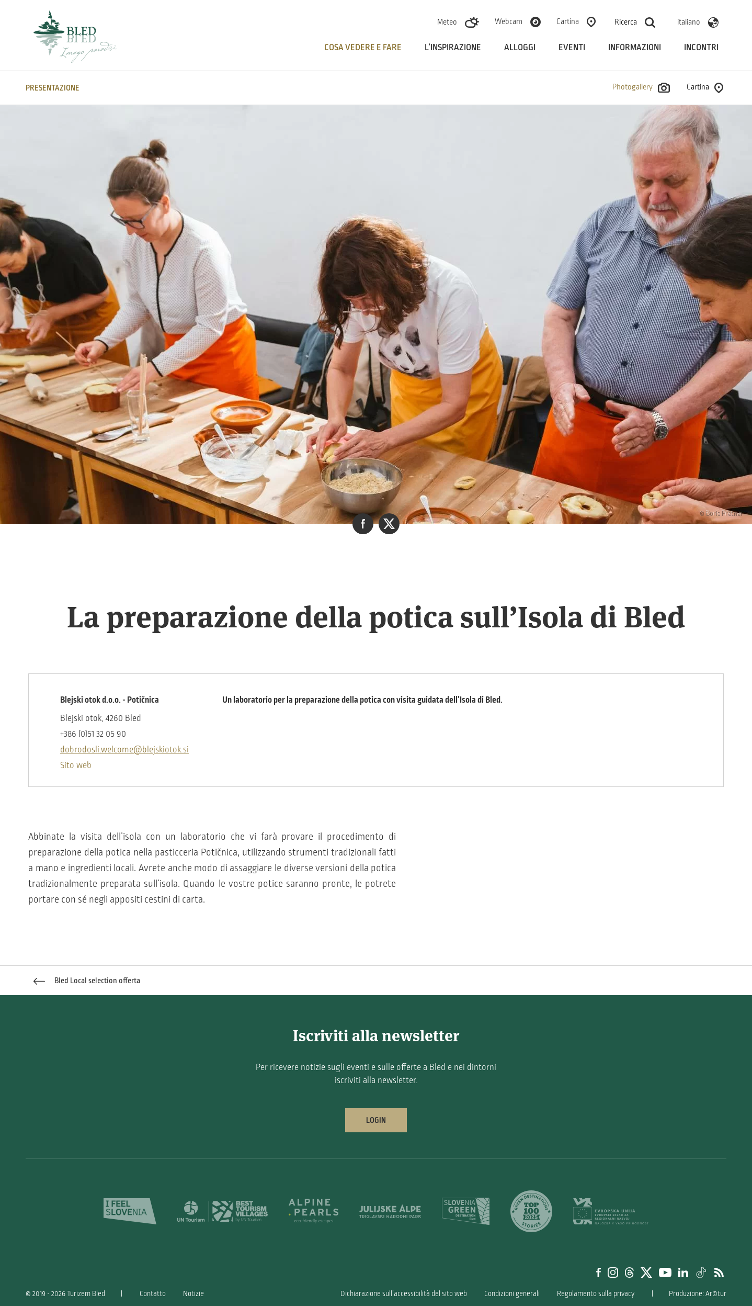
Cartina (567, 21)
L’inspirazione (453, 47)
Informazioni (634, 47)
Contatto (153, 1294)
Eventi (572, 47)
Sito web (76, 765)
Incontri (701, 47)
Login (376, 1120)
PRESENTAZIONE (52, 88)
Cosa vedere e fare (363, 47)
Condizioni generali (512, 1294)
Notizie (193, 1294)
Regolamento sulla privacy (595, 1294)
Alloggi (519, 47)
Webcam (508, 21)
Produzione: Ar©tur (697, 1294)
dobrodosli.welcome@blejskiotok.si (124, 750)
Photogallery (641, 88)
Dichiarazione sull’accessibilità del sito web (403, 1294)
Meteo (447, 22)
